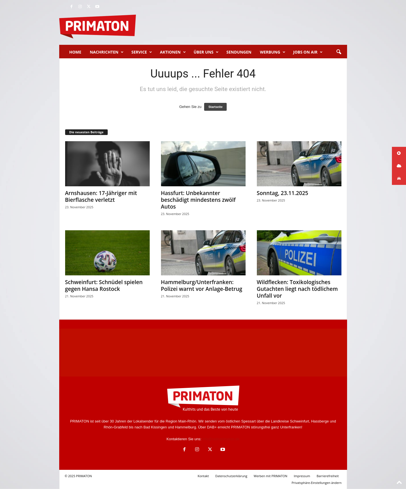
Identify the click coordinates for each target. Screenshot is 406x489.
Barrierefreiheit (328, 476)
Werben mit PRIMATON (270, 476)
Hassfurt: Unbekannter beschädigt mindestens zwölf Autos (198, 199)
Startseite (215, 107)
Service (141, 52)
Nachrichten (106, 52)
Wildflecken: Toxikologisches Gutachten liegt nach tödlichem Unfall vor (297, 288)
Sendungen (238, 52)
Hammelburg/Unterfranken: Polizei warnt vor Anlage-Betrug (201, 285)
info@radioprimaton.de (221, 439)
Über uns (206, 52)
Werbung (272, 52)
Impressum (302, 476)
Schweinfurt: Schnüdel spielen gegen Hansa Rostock (104, 285)
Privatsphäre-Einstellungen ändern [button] (316, 483)
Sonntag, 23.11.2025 (282, 193)
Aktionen (173, 52)
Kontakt (203, 476)
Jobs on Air (308, 52)
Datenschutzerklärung (231, 476)
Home (75, 52)
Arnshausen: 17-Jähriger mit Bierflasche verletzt (101, 196)
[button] (338, 52)
